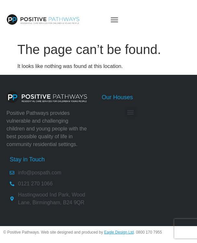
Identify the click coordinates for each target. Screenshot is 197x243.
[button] (114, 19)
